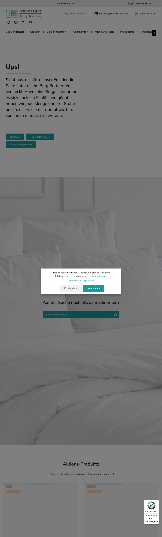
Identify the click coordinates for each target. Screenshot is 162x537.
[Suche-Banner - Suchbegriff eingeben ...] (77, 314)
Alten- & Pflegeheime (21, 144)
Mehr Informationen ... (96, 276)
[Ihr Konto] (23, 22)
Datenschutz (74, 280)
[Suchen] (9, 22)
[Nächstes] (154, 33)
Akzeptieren (93, 288)
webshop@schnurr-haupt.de (111, 13)
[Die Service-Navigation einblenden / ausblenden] (144, 13)
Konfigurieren (71, 288)
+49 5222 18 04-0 (75, 13)
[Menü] (157, 502)
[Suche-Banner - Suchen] (115, 314)
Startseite (15, 136)
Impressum (88, 280)
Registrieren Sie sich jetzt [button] (141, 3)
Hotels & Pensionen (40, 136)
